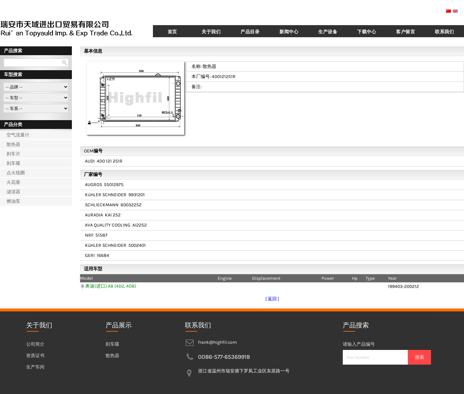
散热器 (13, 144)
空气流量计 (18, 135)
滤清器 (13, 192)
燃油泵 (13, 201)
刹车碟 (13, 163)
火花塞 (13, 182)
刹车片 (13, 154)
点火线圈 (16, 173)
